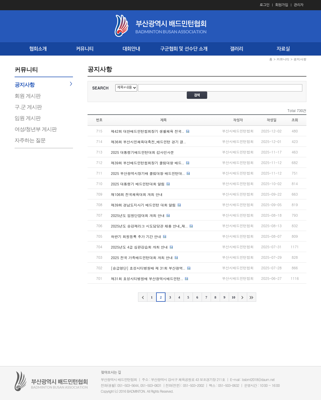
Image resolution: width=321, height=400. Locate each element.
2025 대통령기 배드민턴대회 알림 (138, 183)
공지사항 (24, 85)
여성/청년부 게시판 (36, 129)
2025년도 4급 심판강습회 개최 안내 (139, 246)
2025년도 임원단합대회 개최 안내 (138, 215)
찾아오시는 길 (111, 372)
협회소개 (38, 48)
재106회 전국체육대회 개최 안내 (137, 194)
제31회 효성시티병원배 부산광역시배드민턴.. (147, 278)
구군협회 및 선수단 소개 (183, 48)
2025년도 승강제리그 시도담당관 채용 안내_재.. (149, 225)
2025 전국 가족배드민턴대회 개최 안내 (142, 257)
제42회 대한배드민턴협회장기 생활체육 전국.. (147, 131)
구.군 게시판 (28, 107)
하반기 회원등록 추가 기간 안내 (136, 236)
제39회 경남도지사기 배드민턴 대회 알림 (143, 204)
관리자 (298, 5)
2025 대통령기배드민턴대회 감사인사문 (142, 152)
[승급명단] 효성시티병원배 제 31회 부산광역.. (148, 267)
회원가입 (281, 5)
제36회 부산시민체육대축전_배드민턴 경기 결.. (148, 141)
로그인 (264, 5)
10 (233, 297)
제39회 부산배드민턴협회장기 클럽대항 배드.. (147, 162)
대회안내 (131, 48)
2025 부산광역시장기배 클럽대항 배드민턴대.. (148, 173)
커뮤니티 (84, 48)
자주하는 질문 (30, 140)
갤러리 (236, 48)
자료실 (283, 48)
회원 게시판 (28, 96)
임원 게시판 (28, 118)
